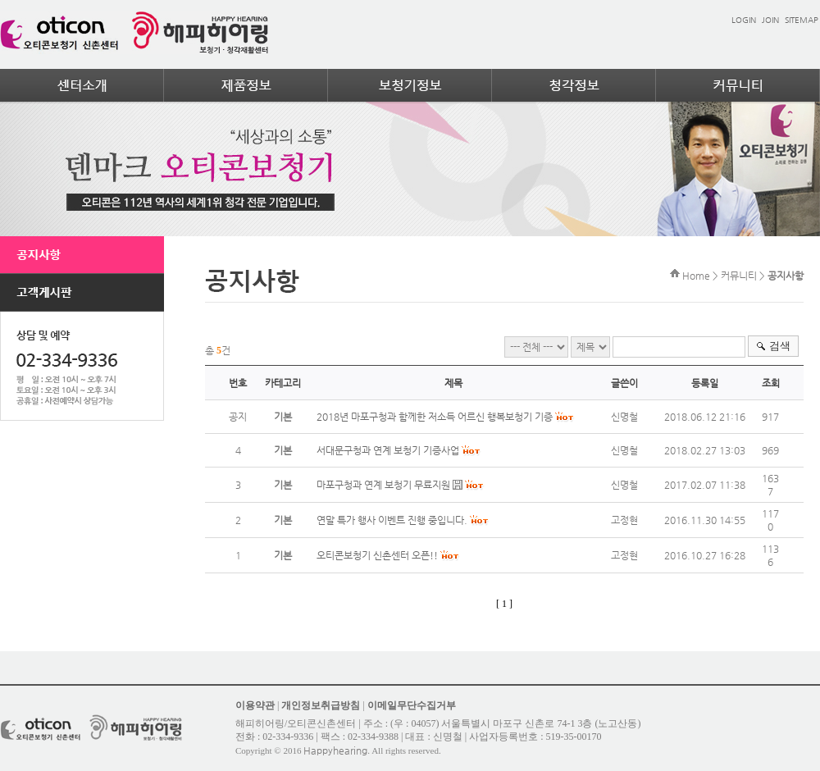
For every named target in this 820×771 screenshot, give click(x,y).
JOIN (770, 20)
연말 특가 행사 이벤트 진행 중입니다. (392, 520)
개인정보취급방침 (320, 705)
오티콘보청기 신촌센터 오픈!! (377, 555)
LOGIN (743, 20)
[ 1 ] (504, 603)
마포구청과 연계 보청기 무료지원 (383, 484)
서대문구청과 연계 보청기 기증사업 (388, 450)
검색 (779, 346)
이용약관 (255, 705)
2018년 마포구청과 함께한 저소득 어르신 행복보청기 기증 (435, 416)
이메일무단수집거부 (411, 705)
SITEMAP (801, 20)
